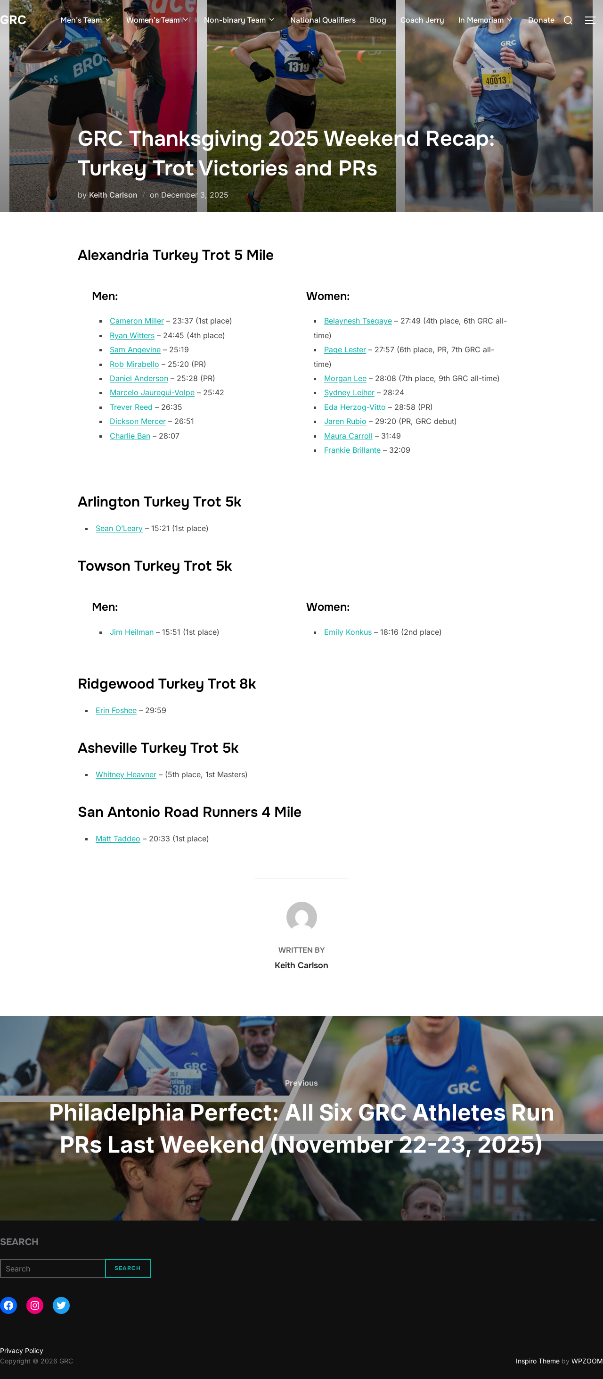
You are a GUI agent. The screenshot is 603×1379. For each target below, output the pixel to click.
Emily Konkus (348, 632)
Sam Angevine (135, 349)
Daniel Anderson (139, 378)
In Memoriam (486, 20)
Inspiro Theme (538, 1361)
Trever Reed (131, 407)
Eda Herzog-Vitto (355, 407)
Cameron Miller (137, 320)
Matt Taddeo (118, 838)
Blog (378, 20)
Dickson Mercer (138, 421)
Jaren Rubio (345, 421)
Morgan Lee (345, 378)
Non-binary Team (240, 20)
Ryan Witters (132, 335)
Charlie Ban (130, 435)
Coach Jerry (422, 20)
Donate (541, 20)
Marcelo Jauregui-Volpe (152, 392)
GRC (13, 20)
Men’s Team (86, 20)
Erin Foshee (116, 710)
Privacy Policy (21, 1350)
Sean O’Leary (119, 528)
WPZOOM (587, 1361)
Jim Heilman (132, 632)
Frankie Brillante (352, 450)
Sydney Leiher (349, 392)
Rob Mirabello (134, 364)
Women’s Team (158, 20)
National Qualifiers (323, 20)
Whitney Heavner (126, 774)
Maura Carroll (348, 435)
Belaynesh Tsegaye (358, 320)
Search (19, 1242)
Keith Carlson (113, 194)
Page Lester (345, 349)
